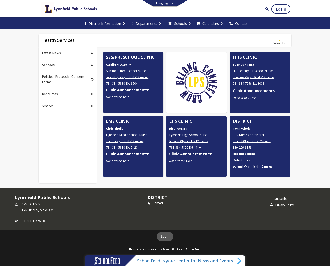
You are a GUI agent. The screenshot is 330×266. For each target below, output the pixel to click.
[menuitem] (105, 23)
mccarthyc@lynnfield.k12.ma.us (127, 77)
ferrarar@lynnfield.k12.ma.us (188, 141)
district (157, 197)
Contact (155, 203)
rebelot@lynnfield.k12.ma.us (252, 141)
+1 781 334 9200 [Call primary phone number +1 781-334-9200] (33, 221)
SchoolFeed (193, 249)
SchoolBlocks (171, 249)
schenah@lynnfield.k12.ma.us (252, 166)
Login (165, 236)
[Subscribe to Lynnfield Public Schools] (278, 198)
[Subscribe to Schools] (279, 40)
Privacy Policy (282, 205)
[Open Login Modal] (280, 9)
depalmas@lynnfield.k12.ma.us (253, 77)
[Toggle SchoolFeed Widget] (239, 260)
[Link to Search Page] (266, 9)
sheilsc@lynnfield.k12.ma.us (124, 141)
